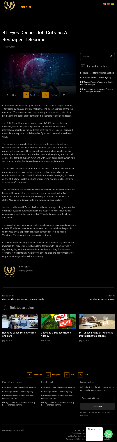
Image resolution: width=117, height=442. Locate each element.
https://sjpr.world (26, 270)
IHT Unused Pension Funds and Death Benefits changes (96, 83)
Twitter (87, 374)
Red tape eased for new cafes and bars (97, 72)
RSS (72, 374)
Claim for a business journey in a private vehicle (23, 299)
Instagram (56, 374)
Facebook (37, 374)
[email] (97, 398)
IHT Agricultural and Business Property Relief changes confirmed (96, 90)
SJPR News (24, 266)
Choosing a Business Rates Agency (95, 77)
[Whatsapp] (108, 434)
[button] (99, 3)
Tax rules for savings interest (102, 299)
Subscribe (97, 406)
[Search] (111, 56)
